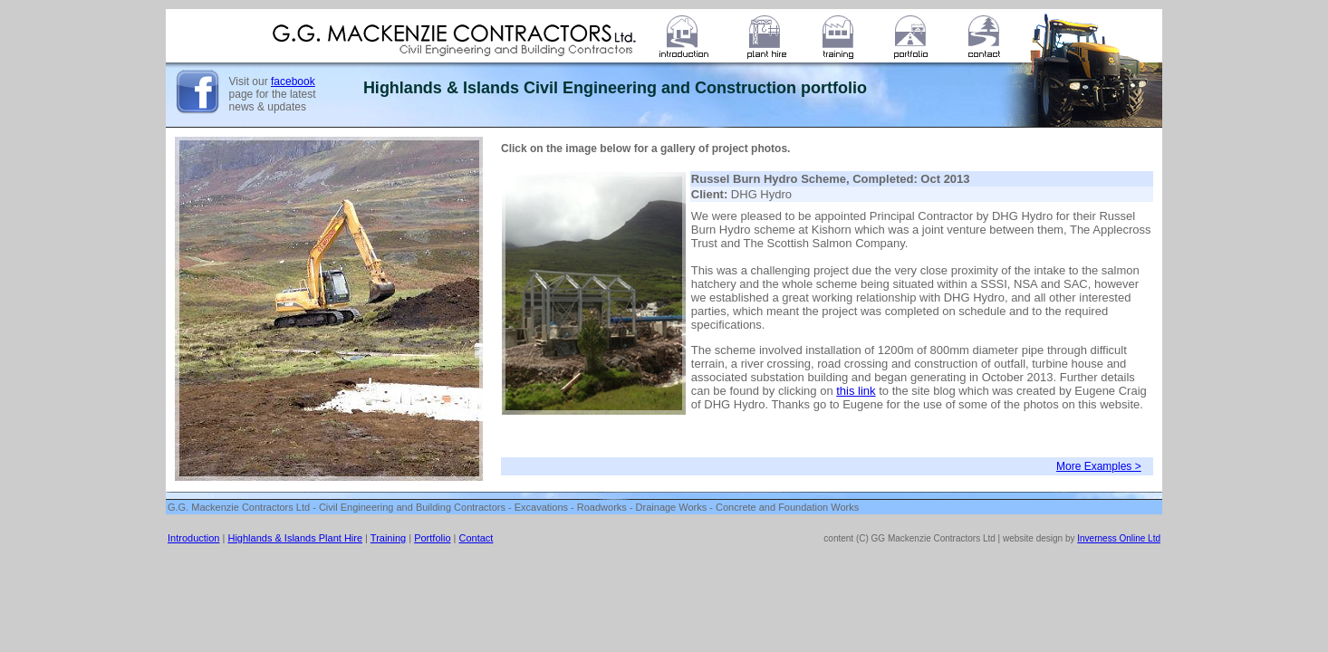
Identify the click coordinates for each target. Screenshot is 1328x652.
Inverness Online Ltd (1118, 538)
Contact (476, 537)
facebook (293, 81)
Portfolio (432, 537)
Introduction (193, 537)
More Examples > (1098, 466)
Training (388, 537)
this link (855, 391)
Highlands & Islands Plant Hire (294, 537)
